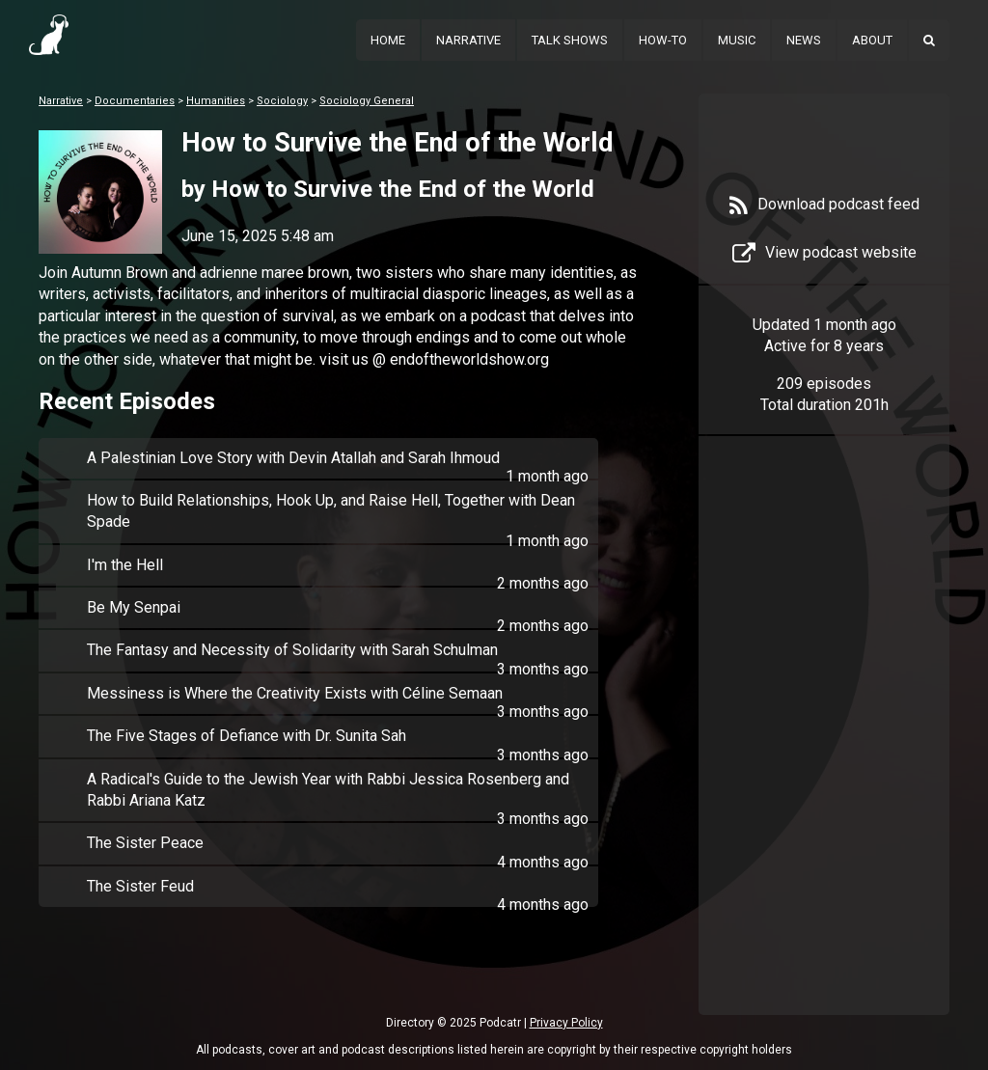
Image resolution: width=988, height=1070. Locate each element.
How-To (663, 40)
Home (387, 40)
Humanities (215, 101)
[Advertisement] (823, 754)
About (872, 40)
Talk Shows (570, 40)
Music (736, 40)
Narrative (468, 40)
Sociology (282, 101)
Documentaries (135, 101)
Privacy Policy (566, 1022)
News (803, 40)
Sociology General (366, 101)
